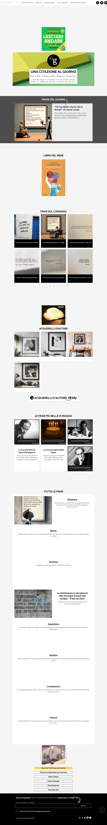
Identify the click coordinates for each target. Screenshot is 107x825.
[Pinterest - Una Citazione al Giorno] (90, 818)
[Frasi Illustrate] (53, 785)
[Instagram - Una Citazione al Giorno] (97, 2)
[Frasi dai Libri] (53, 790)
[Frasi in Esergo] (53, 781)
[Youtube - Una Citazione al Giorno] (87, 818)
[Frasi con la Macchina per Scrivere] (53, 772)
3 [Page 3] (53, 285)
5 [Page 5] (60, 285)
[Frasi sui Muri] (53, 777)
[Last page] (67, 285)
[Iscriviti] (83, 806)
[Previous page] (43, 285)
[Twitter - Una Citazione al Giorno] (85, 818)
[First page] (39, 285)
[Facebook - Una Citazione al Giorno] (101, 2)
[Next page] (64, 285)
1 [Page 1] (46, 285)
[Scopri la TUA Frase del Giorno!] (53, 768)
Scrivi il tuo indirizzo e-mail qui (25, 802)
